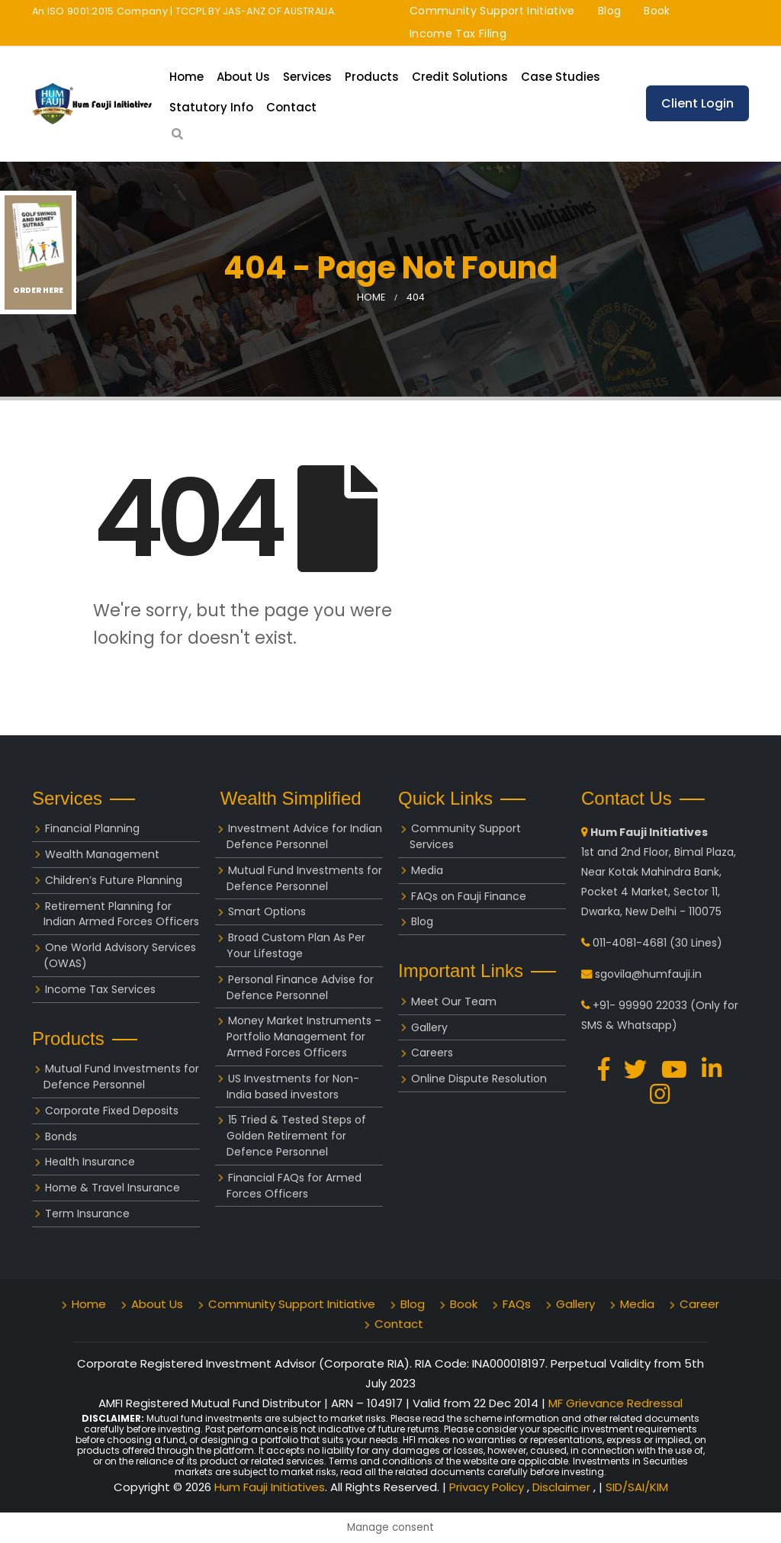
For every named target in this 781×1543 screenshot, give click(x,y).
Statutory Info (211, 107)
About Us (243, 77)
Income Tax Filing (458, 33)
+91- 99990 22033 (640, 1005)
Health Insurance (90, 1161)
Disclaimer (562, 1487)
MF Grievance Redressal (615, 1403)
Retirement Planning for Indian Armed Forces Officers (121, 914)
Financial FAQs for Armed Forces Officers (294, 1185)
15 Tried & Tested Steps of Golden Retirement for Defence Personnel (296, 1135)
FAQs (517, 1304)
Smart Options (267, 911)
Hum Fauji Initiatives (269, 1487)
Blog (609, 10)
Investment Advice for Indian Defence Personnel (304, 836)
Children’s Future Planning (113, 880)
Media (427, 870)
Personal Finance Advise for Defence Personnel (300, 987)
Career (699, 1304)
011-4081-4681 (630, 942)
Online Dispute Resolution (479, 1078)
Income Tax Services (100, 989)
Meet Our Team (454, 1001)
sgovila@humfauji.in (648, 974)
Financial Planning (92, 828)
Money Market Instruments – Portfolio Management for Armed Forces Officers (304, 1036)
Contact (291, 107)
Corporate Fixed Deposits (111, 1110)
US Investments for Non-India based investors (293, 1086)
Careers (432, 1052)
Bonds (61, 1136)
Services (307, 77)
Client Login (697, 103)
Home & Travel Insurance (112, 1187)
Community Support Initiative (492, 10)
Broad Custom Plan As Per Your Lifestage (296, 945)
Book (657, 10)
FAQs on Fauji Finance (468, 896)
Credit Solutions (460, 77)
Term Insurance (87, 1213)
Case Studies (560, 77)
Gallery (429, 1027)
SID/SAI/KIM (637, 1487)
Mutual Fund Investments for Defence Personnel (121, 1076)
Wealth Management (102, 854)
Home (186, 77)
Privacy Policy (488, 1487)
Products (372, 77)
